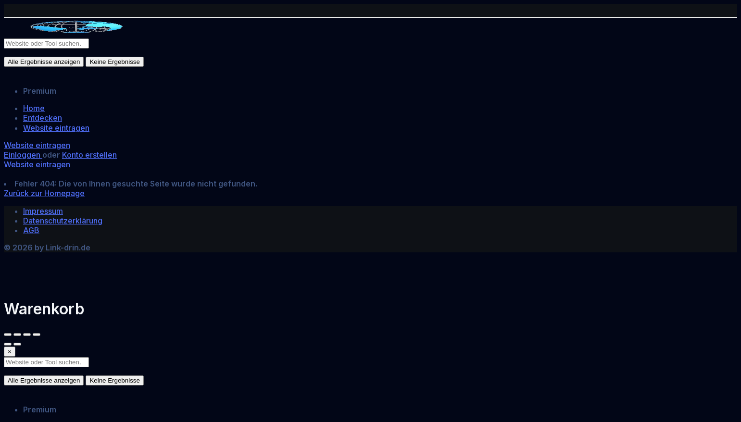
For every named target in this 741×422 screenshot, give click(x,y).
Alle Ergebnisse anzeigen (44, 61)
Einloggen (23, 155)
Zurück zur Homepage (44, 193)
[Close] (9, 352)
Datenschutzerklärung (62, 220)
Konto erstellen (89, 155)
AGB (31, 230)
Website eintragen (56, 128)
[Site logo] (76, 33)
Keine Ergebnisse (114, 61)
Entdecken (42, 118)
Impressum (43, 211)
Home (34, 108)
